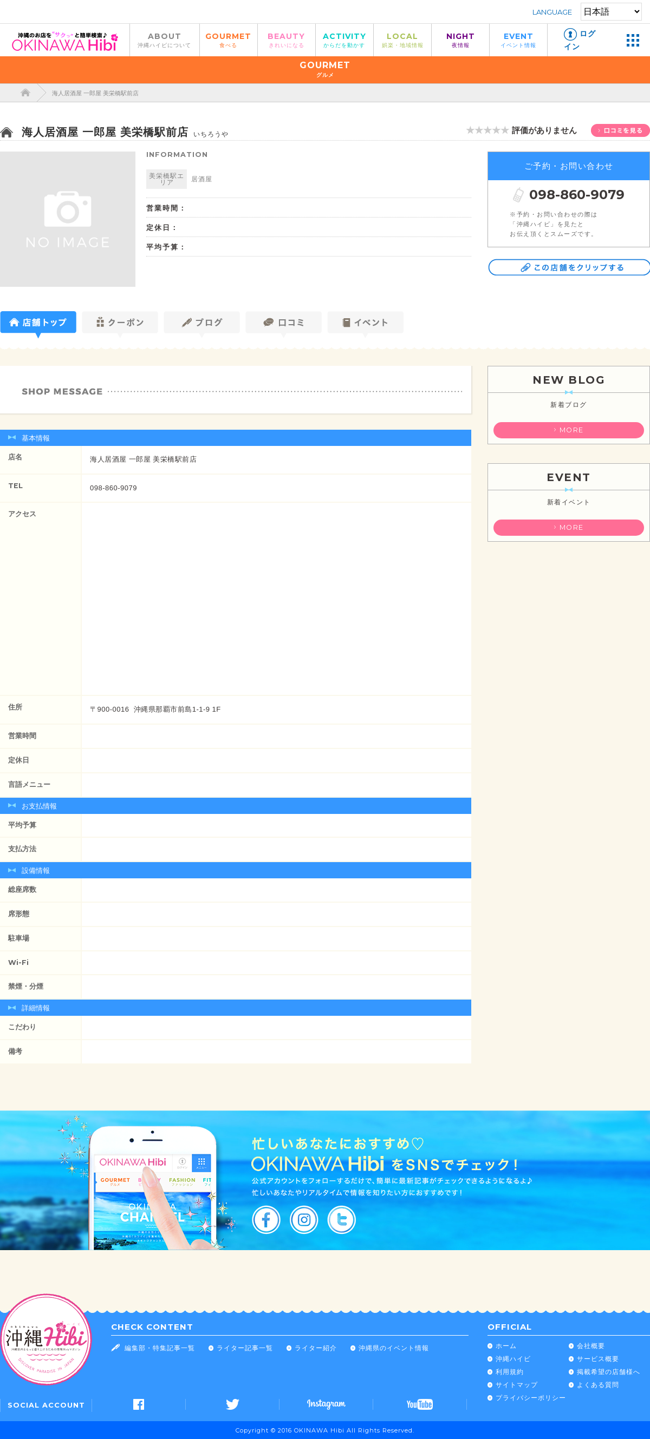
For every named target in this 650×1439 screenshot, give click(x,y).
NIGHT (460, 39)
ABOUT (164, 39)
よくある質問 (598, 1385)
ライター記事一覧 (245, 1348)
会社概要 (591, 1346)
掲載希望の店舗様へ (608, 1372)
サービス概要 (598, 1359)
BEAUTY (286, 39)
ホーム (506, 1346)
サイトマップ (517, 1385)
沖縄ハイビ (513, 1359)
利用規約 (510, 1372)
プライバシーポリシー (531, 1398)
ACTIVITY (344, 39)
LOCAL (402, 39)
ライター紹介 (316, 1348)
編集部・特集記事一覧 (160, 1348)
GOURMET (228, 39)
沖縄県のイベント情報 (394, 1348)
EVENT (518, 39)
